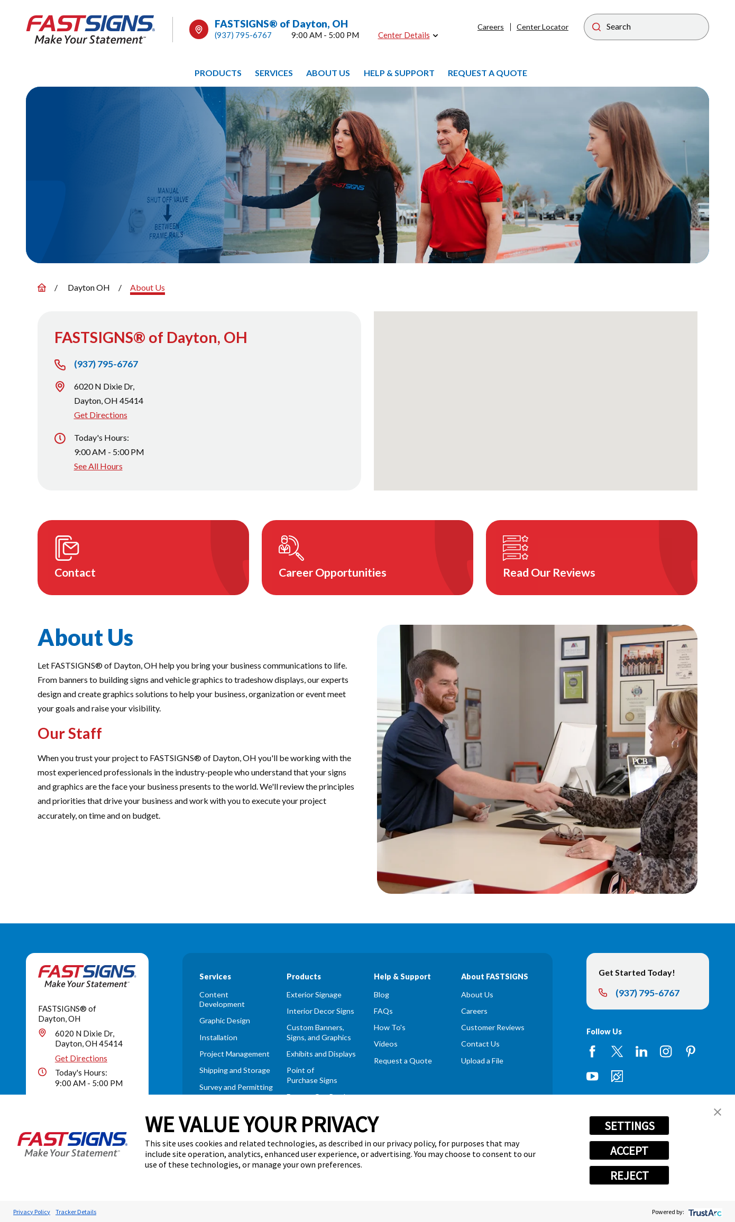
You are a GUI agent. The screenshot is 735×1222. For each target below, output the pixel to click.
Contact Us (480, 1043)
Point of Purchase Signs (312, 1075)
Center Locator (542, 26)
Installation (218, 1037)
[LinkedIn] (641, 1051)
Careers (490, 26)
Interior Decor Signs (320, 1010)
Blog (381, 994)
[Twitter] (617, 1051)
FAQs (383, 1010)
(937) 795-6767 (243, 35)
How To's (390, 1027)
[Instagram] (666, 1051)
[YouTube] (592, 1076)
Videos (386, 1043)
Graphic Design (224, 1020)
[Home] (91, 29)
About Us (477, 994)
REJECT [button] (629, 1175)
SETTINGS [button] (629, 1125)
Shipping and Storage (234, 1070)
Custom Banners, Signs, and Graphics (319, 1032)
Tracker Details (76, 1212)
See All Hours (98, 466)
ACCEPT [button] (629, 1150)
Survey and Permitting (236, 1086)
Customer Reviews (493, 1027)
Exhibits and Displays (321, 1053)
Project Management (234, 1053)
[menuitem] (218, 73)
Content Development (222, 999)
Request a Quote (403, 1060)
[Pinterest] (690, 1051)
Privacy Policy (31, 1212)
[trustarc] (704, 1211)
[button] (717, 1112)
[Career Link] (617, 1076)
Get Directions (100, 415)
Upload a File (482, 1060)
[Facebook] (592, 1051)
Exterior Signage (314, 994)
